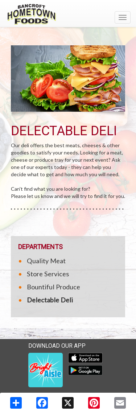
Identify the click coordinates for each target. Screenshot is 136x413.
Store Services (48, 274)
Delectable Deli (50, 300)
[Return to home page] (68, 14)
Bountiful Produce (53, 287)
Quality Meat (46, 261)
